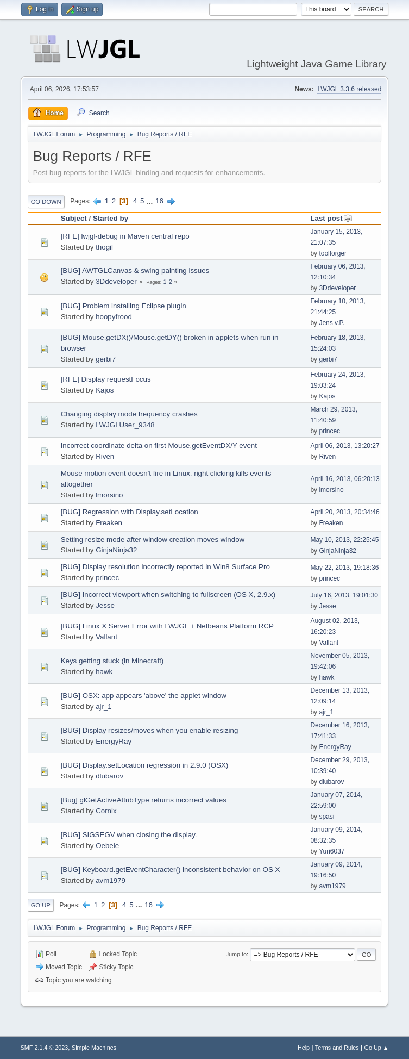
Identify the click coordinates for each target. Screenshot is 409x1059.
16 (159, 201)
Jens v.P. (331, 323)
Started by (110, 218)
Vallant (106, 637)
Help (304, 1047)
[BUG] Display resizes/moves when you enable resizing (149, 730)
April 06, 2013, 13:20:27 (344, 446)
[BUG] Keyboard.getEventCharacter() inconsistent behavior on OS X (170, 869)
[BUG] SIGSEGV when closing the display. (129, 835)
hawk (104, 672)
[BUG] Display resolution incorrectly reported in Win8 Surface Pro (165, 567)
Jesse (105, 605)
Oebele (107, 846)
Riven (105, 456)
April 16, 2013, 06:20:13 (344, 479)
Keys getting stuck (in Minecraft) (112, 661)
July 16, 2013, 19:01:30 (344, 595)
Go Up (41, 905)
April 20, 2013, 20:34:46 (344, 512)
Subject (74, 218)
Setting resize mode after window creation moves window (153, 539)
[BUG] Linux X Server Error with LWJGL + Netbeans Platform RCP (167, 626)
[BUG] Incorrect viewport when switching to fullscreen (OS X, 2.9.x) (168, 594)
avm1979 (110, 880)
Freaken (109, 523)
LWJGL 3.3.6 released (349, 89)
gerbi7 (106, 359)
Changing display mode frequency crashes (129, 414)
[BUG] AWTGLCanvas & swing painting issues (135, 270)
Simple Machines (94, 1047)
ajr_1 (104, 706)
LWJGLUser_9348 (125, 425)
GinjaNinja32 (116, 550)
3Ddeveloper (116, 281)
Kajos (105, 390)
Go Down (46, 201)
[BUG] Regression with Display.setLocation (129, 512)
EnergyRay (113, 741)
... (151, 201)
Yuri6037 (331, 851)
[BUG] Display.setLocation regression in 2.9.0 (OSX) (145, 765)
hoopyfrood (114, 317)
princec (329, 431)
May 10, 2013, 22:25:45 (344, 540)
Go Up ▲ (376, 1047)
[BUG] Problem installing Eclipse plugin (123, 306)
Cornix (106, 811)
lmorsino (109, 495)
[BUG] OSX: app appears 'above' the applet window (143, 696)
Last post (331, 218)
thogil (104, 247)
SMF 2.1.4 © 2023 (44, 1047)
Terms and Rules (337, 1047)
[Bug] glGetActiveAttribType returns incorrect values (143, 800)
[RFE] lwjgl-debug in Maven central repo (125, 236)
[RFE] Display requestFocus (106, 379)
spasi (326, 816)
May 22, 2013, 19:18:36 (344, 567)
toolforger (333, 253)
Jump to (236, 954)
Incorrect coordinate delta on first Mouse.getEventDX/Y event (159, 445)
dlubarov (109, 776)
